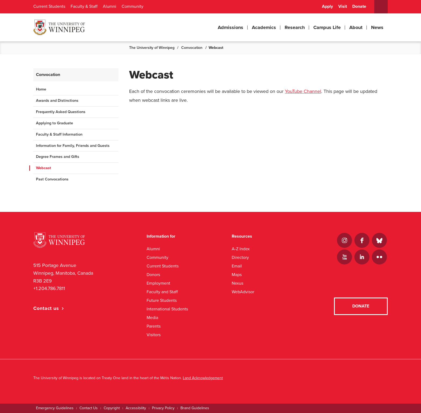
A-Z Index (241, 248)
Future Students (162, 300)
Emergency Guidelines (55, 408)
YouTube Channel (303, 91)
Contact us (46, 308)
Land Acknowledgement (203, 378)
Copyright (112, 408)
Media (152, 317)
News (377, 27)
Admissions (230, 27)
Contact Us (88, 408)
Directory (240, 257)
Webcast (43, 168)
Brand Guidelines (194, 408)
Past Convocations (52, 179)
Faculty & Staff (84, 6)
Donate (359, 6)
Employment (158, 283)
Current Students (49, 6)
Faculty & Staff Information (59, 134)
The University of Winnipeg (152, 47)
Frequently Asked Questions (60, 112)
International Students (167, 308)
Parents (154, 326)
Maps (237, 274)
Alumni (109, 6)
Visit (342, 6)
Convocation (191, 47)
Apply (327, 6)
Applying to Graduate (54, 123)
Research (295, 27)
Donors (153, 274)
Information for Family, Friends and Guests (73, 145)
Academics (264, 27)
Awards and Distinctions (57, 100)
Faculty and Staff (162, 291)
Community (132, 6)
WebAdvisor (243, 291)
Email (237, 266)
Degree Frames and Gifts (57, 156)
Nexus (237, 283)
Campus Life (327, 27)
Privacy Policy (163, 408)
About (355, 27)
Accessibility (136, 408)
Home (41, 89)
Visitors (154, 334)
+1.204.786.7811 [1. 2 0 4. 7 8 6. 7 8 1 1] (49, 288)
